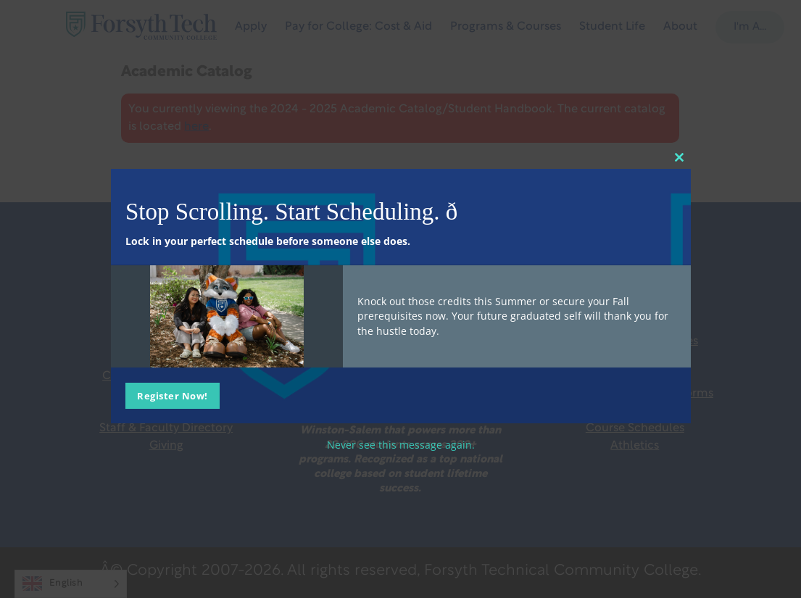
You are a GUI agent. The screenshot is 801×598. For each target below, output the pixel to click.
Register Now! (172, 395)
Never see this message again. (401, 445)
